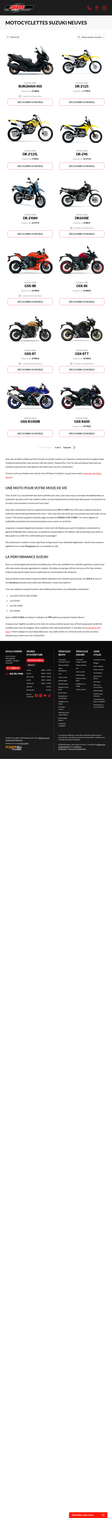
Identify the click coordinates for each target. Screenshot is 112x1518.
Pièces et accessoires (97, 686)
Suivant (69, 447)
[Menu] (104, 7)
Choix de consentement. (77, 749)
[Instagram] (40, 695)
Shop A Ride (24, 743)
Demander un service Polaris (98, 706)
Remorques (62, 693)
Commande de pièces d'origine (99, 700)
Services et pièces (97, 677)
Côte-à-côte (62, 677)
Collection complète (62, 725)
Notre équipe (98, 666)
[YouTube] (45, 695)
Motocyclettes (63, 665)
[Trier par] (92, 37)
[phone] (89, 7)
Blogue (96, 663)
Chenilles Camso (61, 708)
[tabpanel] (38, 680)
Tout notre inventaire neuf (64, 661)
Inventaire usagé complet (81, 661)
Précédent (44, 447)
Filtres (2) (13, 37)
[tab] (35, 660)
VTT (59, 674)
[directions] (96, 7)
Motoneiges (62, 681)
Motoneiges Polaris (62, 719)
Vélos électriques (62, 669)
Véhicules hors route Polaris (63, 714)
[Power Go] (29, 748)
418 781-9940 (14, 673)
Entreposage (98, 690)
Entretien (96, 682)
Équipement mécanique (62, 697)
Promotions (97, 673)
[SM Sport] (19, 7)
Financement (81, 689)
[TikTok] (49, 695)
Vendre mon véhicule (98, 695)
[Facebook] (36, 695)
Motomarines (63, 684)
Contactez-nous (99, 660)
